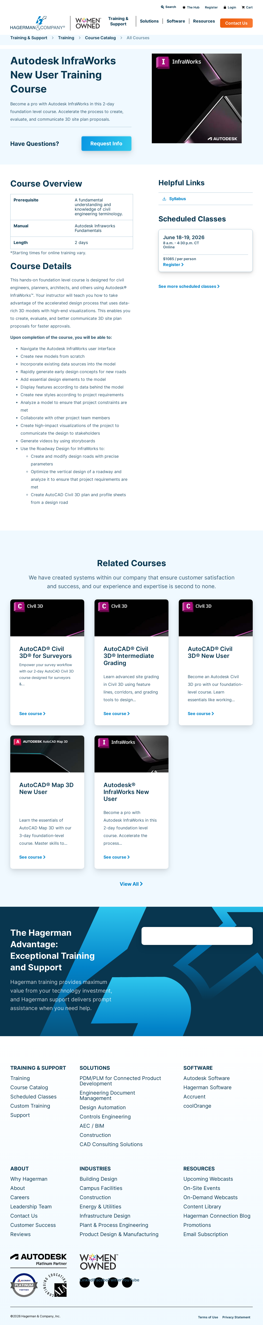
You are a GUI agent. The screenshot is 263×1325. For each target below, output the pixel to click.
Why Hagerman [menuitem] (29, 1179)
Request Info (108, 143)
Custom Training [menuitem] (30, 1106)
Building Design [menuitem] (98, 1179)
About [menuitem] (17, 1188)
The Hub (191, 7)
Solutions (149, 21)
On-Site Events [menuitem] (201, 1188)
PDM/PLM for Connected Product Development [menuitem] (120, 1081)
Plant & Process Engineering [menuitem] (114, 1225)
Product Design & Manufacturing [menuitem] (119, 1234)
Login (229, 7)
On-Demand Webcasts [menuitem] (210, 1197)
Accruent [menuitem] (194, 1096)
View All (129, 884)
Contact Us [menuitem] (23, 1216)
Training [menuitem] (20, 1078)
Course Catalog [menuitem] (29, 1087)
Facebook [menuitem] (99, 1280)
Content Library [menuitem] (202, 1206)
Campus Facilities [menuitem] (101, 1188)
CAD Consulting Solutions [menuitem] (111, 1144)
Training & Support (118, 21)
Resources (204, 21)
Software (176, 21)
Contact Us (236, 23)
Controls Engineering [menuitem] (105, 1116)
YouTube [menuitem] (127, 1280)
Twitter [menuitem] (113, 1280)
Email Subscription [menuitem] (205, 1234)
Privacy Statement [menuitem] (236, 1317)
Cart (247, 7)
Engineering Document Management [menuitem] (107, 1095)
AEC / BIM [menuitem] (92, 1126)
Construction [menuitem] (95, 1135)
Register (211, 7)
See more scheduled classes (187, 286)
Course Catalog (100, 37)
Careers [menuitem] (19, 1197)
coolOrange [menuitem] (197, 1106)
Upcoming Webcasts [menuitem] (208, 1179)
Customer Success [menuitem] (33, 1225)
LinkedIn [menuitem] (85, 1280)
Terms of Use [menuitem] (208, 1317)
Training (66, 37)
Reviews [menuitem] (20, 1234)
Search (168, 7)
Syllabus (174, 198)
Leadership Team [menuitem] (31, 1206)
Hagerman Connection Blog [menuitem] (216, 1216)
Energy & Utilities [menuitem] (100, 1206)
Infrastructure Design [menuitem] (105, 1216)
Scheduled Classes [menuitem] (33, 1096)
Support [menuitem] (20, 1115)
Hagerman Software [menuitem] (207, 1087)
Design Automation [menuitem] (103, 1107)
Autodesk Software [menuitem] (206, 1078)
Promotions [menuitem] (197, 1225)
